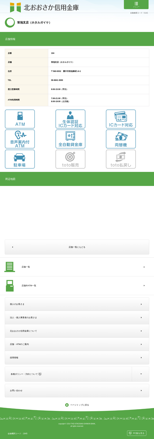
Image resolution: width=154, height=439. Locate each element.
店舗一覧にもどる (77, 247)
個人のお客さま (17, 304)
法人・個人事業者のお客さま (23, 317)
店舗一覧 (26, 267)
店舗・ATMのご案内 (19, 344)
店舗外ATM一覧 (29, 285)
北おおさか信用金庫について (23, 331)
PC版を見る (138, 433)
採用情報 (14, 357)
